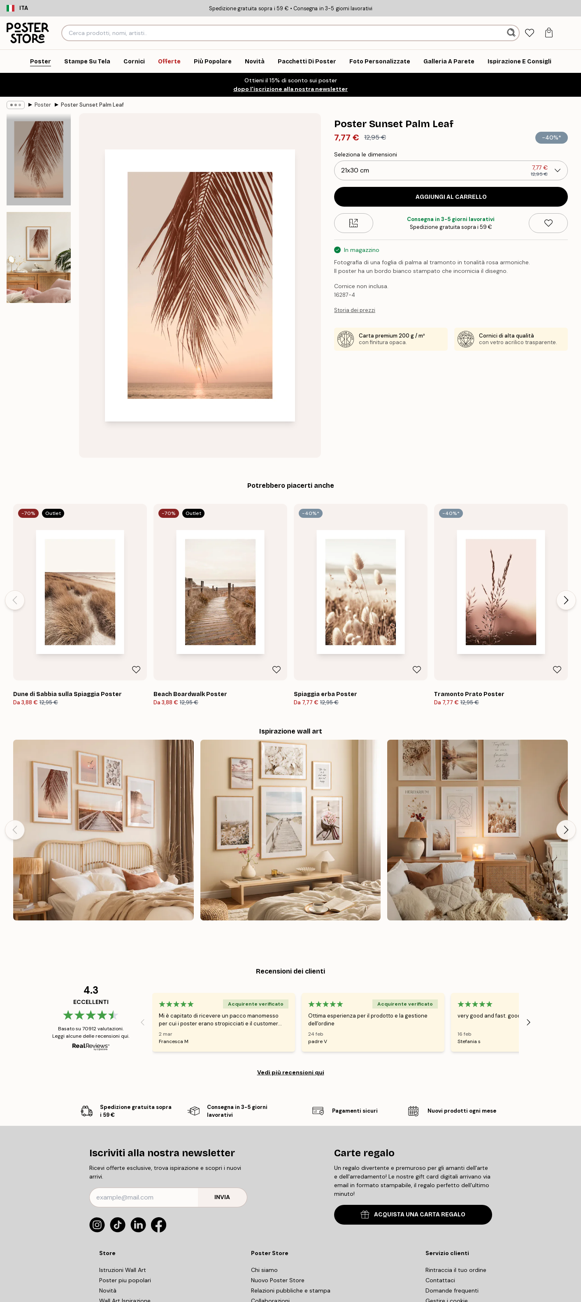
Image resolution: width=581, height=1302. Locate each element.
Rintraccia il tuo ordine (455, 1270)
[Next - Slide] (566, 600)
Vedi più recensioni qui (290, 1072)
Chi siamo (264, 1270)
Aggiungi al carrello (451, 196)
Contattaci (440, 1280)
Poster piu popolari (125, 1280)
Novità (107, 1290)
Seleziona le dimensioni (365, 154)
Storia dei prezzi (354, 310)
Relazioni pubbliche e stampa (290, 1290)
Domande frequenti (452, 1290)
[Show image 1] (39, 159)
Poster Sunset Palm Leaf (92, 104)
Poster (43, 104)
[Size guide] (353, 223)
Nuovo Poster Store (277, 1280)
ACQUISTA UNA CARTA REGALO (413, 1214)
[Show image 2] (39, 257)
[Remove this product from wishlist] (548, 223)
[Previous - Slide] (15, 600)
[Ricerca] (512, 33)
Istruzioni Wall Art (122, 1270)
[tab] (529, 33)
